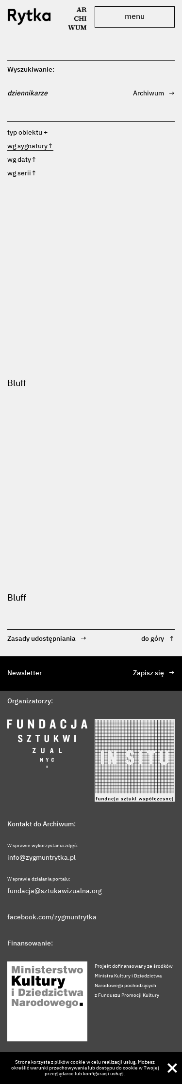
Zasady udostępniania (46, 639)
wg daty (22, 159)
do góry (158, 639)
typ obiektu (24, 132)
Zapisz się (154, 673)
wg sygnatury (30, 146)
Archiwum (154, 93)
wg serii (22, 173)
